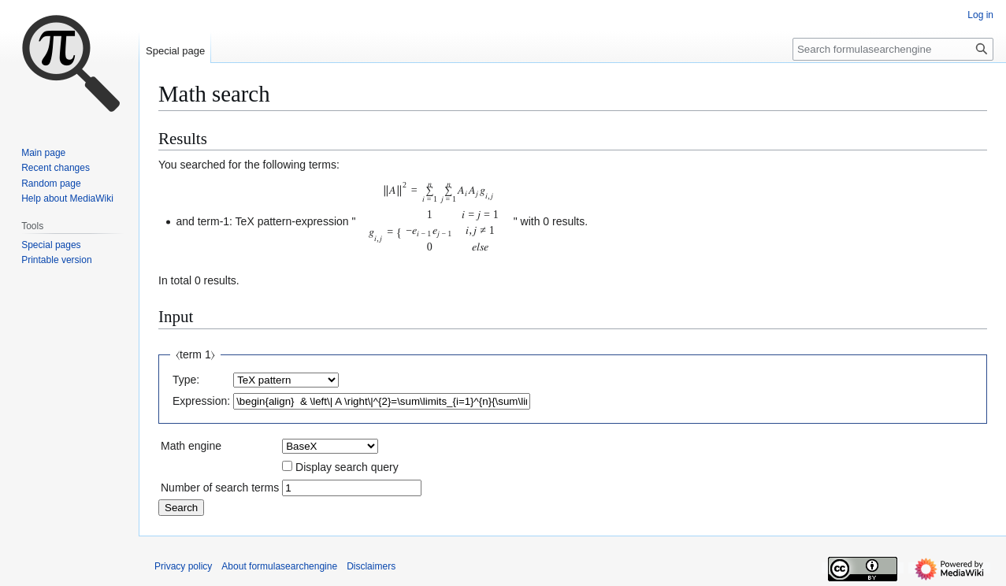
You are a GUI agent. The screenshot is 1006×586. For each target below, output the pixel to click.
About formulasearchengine (279, 566)
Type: (186, 379)
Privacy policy (183, 566)
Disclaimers (371, 566)
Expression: (201, 401)
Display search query (347, 467)
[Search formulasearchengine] (893, 49)
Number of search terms (220, 487)
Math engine (191, 446)
